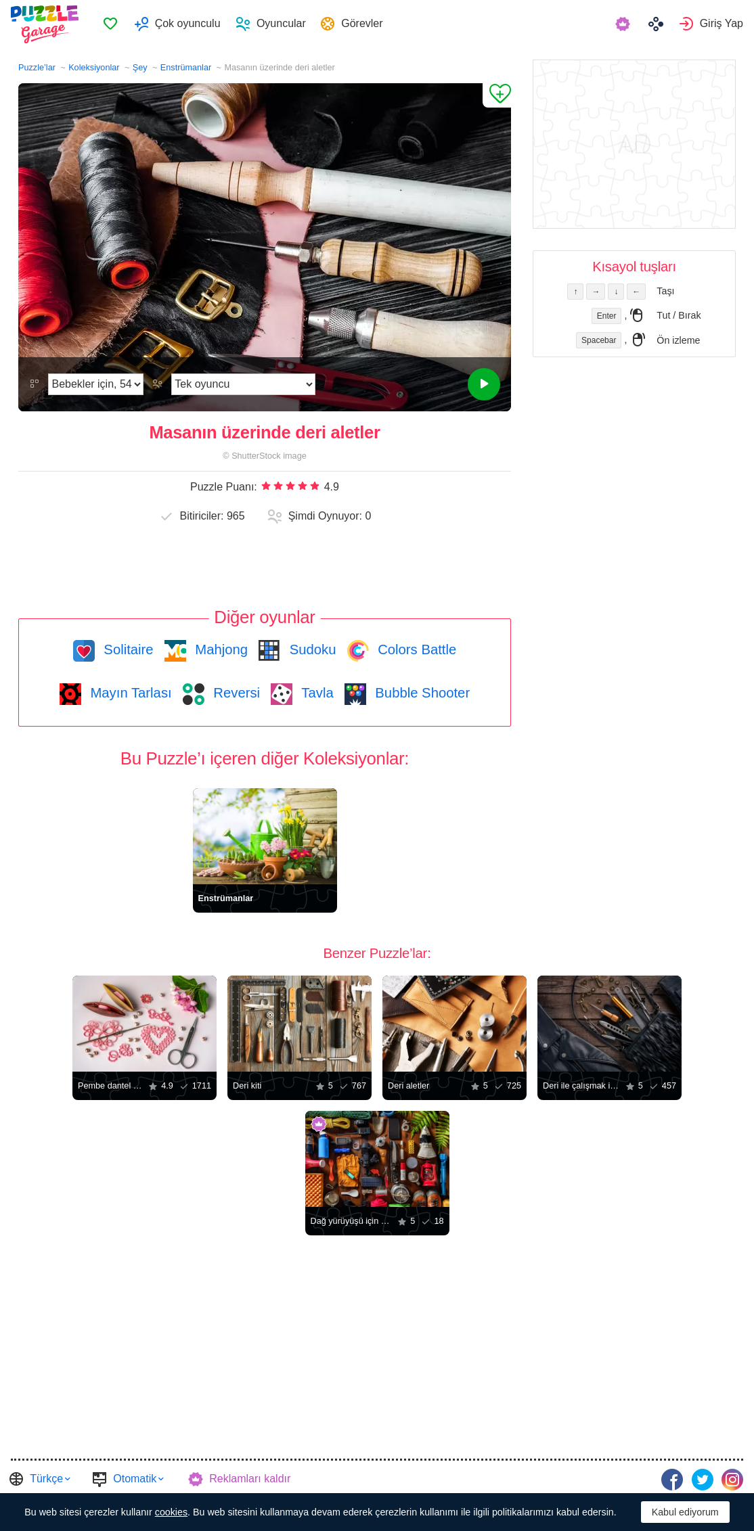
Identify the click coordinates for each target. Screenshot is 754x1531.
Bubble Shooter (421, 692)
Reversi (235, 692)
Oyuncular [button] (286, 24)
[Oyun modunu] (243, 384)
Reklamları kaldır (249, 1478)
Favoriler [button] (116, 24)
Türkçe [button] (46, 1478)
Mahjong (220, 649)
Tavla (316, 692)
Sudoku (311, 649)
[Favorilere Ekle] (497, 95)
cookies (171, 1512)
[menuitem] (115, 24)
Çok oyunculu (192, 24)
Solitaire (127, 649)
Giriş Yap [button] (721, 24)
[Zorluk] (95, 384)
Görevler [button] (368, 24)
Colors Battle (415, 649)
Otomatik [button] (134, 1478)
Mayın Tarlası (129, 692)
